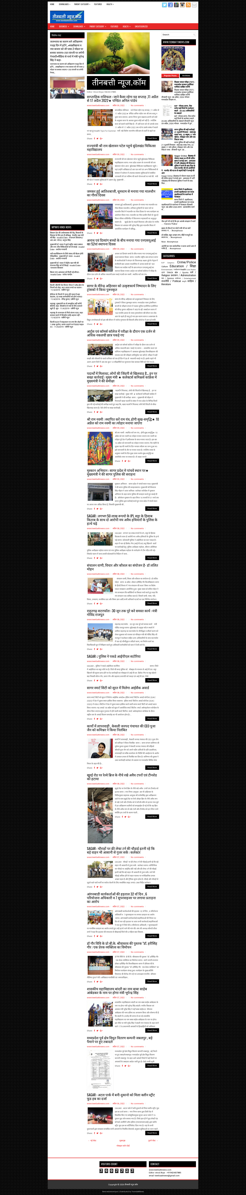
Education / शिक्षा (183, 266)
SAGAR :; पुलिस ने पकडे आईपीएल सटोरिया (114, 656)
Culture (164, 266)
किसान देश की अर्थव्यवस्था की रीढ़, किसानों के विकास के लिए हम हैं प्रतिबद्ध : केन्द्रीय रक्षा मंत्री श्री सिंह (67, 235)
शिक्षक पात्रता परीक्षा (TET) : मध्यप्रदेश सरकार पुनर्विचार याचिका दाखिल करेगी (184, 84)
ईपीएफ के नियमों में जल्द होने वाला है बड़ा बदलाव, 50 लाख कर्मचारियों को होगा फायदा (66, 295)
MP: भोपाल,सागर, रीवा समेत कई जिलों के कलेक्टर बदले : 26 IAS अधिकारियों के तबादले (184, 109)
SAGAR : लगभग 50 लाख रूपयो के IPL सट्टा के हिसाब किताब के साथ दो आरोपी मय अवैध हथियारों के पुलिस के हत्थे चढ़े (122, 519)
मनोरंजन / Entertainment (185, 278)
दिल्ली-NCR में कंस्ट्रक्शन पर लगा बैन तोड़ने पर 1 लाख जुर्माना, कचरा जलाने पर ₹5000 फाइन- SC (67, 324)
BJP (162, 263)
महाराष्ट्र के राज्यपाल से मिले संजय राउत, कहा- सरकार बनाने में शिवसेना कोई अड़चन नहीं (66, 314)
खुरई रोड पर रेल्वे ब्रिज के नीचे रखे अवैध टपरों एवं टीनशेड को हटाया (122, 776)
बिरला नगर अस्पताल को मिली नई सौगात (64, 272)
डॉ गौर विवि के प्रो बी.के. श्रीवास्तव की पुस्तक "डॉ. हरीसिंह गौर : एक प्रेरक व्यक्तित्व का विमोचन (122, 945)
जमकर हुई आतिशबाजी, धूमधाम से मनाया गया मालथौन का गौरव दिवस (121, 193)
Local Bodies (191, 270)
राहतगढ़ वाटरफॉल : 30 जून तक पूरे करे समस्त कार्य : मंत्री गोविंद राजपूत (122, 612)
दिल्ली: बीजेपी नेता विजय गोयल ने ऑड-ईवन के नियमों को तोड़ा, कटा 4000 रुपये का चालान (67, 286)
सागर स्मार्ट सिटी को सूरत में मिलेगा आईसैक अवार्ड (118, 687)
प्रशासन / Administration (183, 275)
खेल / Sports (181, 272)
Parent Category (83, 3)
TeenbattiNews (138, 1192)
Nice (163, 242)
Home (52, 4)
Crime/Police (186, 262)
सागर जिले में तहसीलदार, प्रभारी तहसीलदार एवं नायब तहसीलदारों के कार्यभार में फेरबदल (184, 193)
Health (111, 3)
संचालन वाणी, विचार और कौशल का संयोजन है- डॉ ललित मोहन (122, 567)
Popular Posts (170, 76)
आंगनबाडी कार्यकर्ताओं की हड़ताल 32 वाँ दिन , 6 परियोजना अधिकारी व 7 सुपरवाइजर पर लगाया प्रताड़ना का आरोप (121, 897)
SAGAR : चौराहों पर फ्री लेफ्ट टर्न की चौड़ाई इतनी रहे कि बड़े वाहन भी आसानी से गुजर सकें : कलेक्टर (121, 850)
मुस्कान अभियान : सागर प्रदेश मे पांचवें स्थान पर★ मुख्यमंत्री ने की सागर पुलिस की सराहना (118, 472)
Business (65, 25)
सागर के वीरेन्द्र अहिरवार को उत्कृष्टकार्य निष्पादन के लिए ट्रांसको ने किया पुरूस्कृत (121, 287)
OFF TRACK (167, 272)
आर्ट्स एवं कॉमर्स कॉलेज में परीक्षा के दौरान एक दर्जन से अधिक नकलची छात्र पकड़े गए (121, 333)
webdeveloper (112, 1192)
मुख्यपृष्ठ (122, 1140)
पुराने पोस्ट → (153, 1140)
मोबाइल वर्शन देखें (123, 1146)
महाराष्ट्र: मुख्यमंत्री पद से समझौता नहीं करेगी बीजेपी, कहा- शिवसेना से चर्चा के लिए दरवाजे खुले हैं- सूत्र (66, 306)
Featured (98, 4)
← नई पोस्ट (92, 1140)
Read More (152, 138)
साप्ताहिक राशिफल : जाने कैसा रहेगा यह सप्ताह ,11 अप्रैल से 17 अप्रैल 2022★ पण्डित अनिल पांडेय (122, 98)
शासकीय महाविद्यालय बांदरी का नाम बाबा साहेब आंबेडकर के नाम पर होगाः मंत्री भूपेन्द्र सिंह (117, 990)
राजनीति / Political (171, 281)
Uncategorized (141, 26)
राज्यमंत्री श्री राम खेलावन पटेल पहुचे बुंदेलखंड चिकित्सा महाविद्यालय (121, 147)
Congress (170, 263)
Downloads (65, 3)
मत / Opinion (167, 278)
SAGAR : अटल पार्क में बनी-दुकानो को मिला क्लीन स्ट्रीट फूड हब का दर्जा (121, 1096)
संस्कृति (184, 281)
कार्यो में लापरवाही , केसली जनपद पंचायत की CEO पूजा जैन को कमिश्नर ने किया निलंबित (121, 728)
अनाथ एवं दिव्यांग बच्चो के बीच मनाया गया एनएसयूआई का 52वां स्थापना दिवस (121, 242)
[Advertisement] (68, 106)
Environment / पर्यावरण (170, 269)
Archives (186, 76)
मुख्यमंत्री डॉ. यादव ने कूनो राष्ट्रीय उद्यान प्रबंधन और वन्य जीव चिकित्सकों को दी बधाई (66, 245)
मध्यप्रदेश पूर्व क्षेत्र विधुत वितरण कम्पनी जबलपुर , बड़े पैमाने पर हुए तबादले (119, 1039)
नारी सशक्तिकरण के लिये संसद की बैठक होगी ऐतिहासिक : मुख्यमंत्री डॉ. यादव (66, 254)
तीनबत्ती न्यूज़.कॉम (131, 1184)
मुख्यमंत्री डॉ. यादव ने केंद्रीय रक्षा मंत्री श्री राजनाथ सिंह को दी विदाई (64, 264)
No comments (137, 105)
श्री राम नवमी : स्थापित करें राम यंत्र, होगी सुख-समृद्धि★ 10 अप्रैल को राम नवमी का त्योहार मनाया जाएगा (123, 421)
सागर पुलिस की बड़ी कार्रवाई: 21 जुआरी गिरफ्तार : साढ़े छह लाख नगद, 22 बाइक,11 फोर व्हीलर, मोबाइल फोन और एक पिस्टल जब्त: (185, 134)
